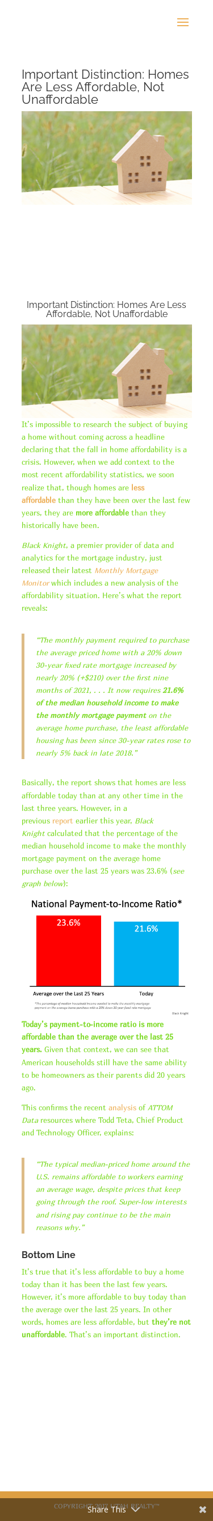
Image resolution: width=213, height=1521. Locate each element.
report (62, 820)
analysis (122, 1107)
